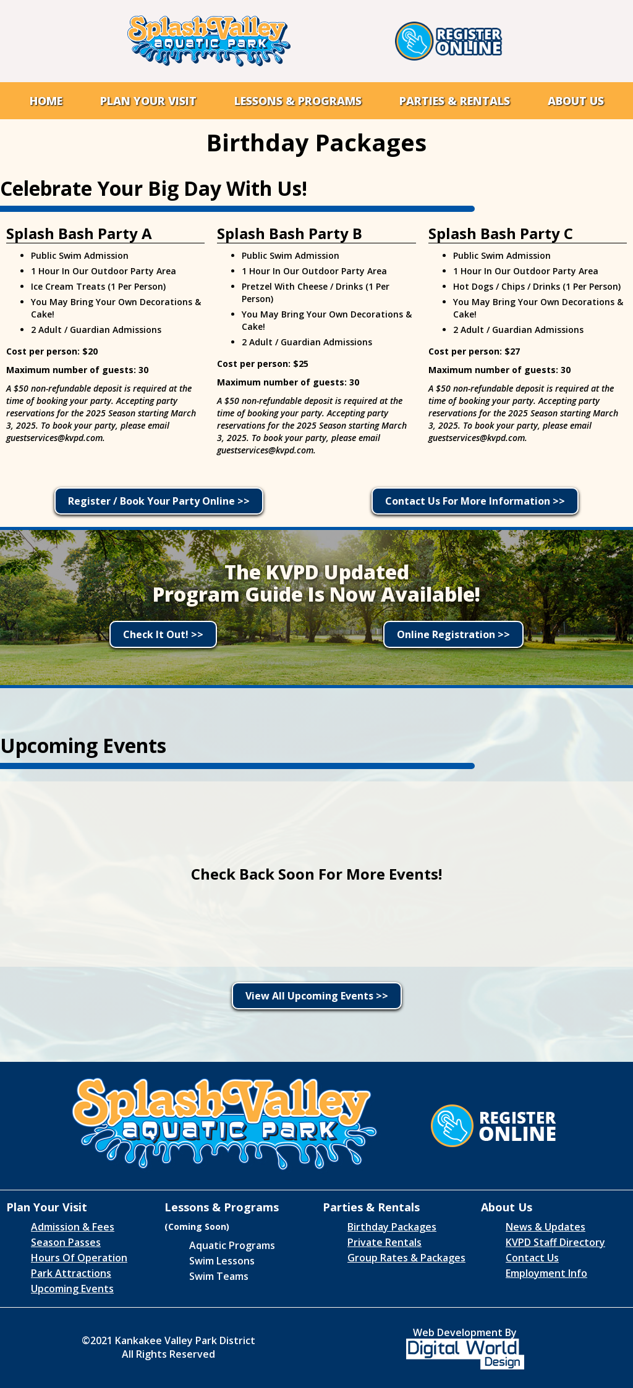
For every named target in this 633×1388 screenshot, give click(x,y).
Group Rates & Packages (406, 1257)
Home (46, 100)
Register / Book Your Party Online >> (159, 501)
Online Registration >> (453, 634)
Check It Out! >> (163, 634)
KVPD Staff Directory (555, 1242)
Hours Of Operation (79, 1257)
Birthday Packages (391, 1227)
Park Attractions (71, 1273)
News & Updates (545, 1227)
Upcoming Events (72, 1288)
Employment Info (546, 1273)
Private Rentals (384, 1242)
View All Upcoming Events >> (316, 996)
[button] (148, 100)
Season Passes (66, 1242)
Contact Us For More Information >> (475, 501)
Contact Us (532, 1257)
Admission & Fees (72, 1227)
